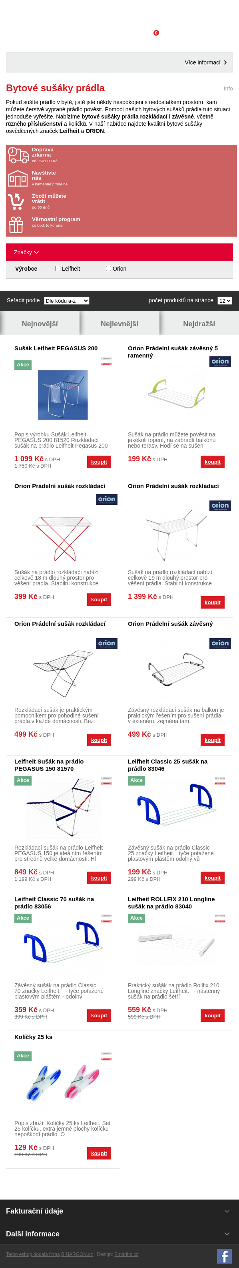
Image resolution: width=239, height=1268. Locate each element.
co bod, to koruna (78, 222)
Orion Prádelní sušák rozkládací (60, 485)
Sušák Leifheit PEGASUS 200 (56, 348)
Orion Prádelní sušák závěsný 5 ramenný (173, 352)
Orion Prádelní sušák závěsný (170, 623)
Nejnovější (40, 324)
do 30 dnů (78, 201)
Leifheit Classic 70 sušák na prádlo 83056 (54, 903)
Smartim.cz (126, 1254)
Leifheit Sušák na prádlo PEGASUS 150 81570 (49, 765)
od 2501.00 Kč (133, 155)
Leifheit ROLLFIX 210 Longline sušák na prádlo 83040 (171, 903)
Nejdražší (199, 324)
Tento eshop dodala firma (33, 1254)
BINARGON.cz (77, 1254)
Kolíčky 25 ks (33, 1036)
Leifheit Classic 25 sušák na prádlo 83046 (167, 765)
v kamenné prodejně (78, 178)
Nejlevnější (119, 324)
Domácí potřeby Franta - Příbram (119, 14)
